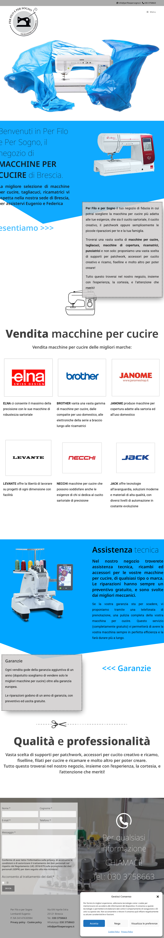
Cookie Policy (114, 931)
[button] (157, 896)
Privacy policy (17, 922)
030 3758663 (150, 3)
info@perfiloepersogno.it (130, 3)
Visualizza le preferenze (144, 923)
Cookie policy (34, 922)
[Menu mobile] (151, 12)
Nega (117, 923)
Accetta (94, 923)
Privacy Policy (127, 931)
